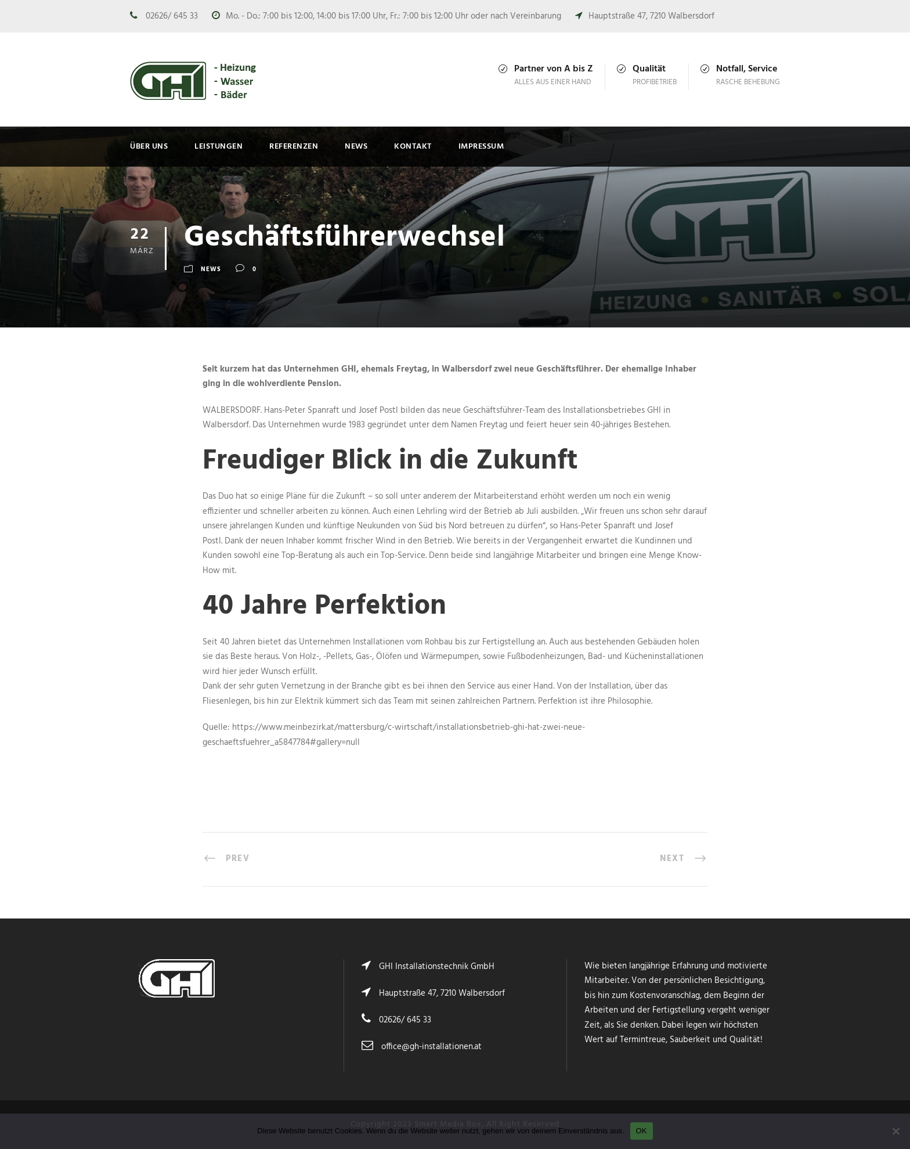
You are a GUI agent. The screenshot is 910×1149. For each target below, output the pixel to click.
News (356, 146)
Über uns (149, 146)
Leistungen (218, 146)
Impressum (481, 146)
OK (641, 1130)
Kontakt (413, 146)
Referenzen (293, 146)
